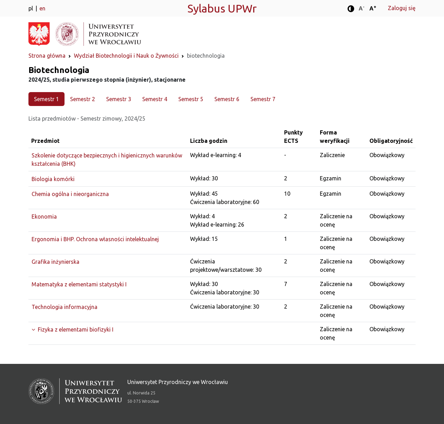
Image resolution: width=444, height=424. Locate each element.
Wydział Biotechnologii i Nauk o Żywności (126, 55)
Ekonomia (44, 216)
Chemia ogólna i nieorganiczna (70, 194)
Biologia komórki (53, 179)
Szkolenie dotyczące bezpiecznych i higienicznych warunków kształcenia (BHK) (107, 159)
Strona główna (47, 55)
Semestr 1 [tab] (46, 99)
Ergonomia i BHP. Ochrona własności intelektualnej (95, 239)
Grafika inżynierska (55, 262)
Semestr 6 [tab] (226, 99)
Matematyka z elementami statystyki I (79, 284)
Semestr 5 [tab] (190, 99)
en (42, 8)
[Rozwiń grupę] (108, 329)
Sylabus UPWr (222, 8)
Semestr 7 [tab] (262, 99)
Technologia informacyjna (64, 307)
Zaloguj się (402, 8)
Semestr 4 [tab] (154, 99)
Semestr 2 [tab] (82, 99)
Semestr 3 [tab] (118, 99)
